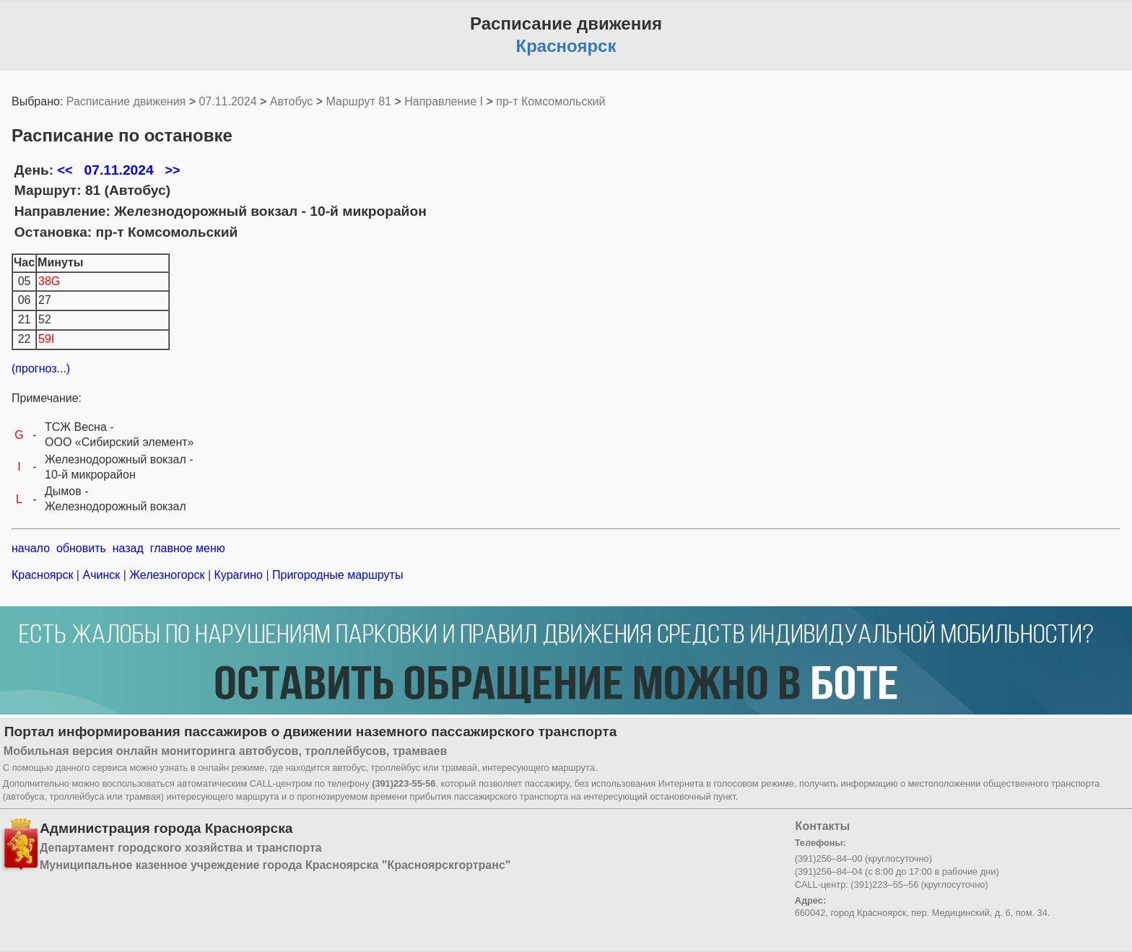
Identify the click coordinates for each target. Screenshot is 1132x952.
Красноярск (44, 575)
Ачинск (101, 575)
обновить (81, 548)
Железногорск (167, 575)
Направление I (443, 101)
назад (128, 548)
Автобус (291, 101)
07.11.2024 (227, 101)
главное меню (187, 548)
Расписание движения (126, 101)
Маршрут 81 (358, 101)
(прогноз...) (41, 368)
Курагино (238, 575)
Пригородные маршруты (336, 575)
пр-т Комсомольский (550, 101)
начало (31, 548)
